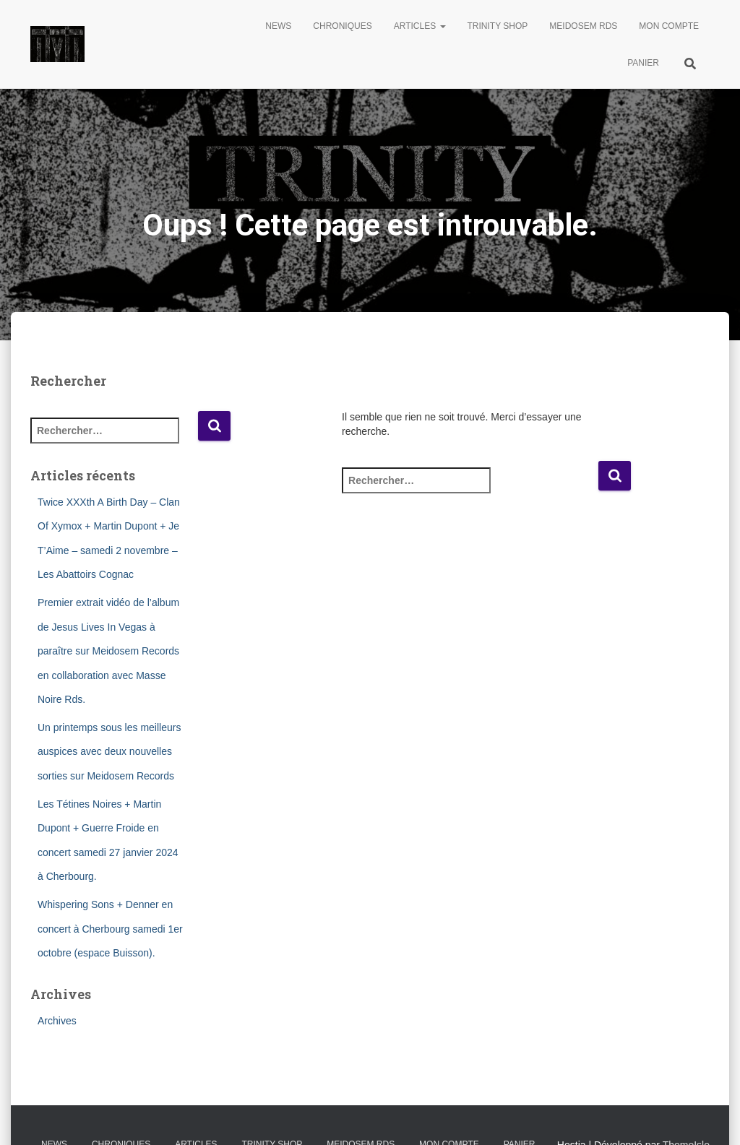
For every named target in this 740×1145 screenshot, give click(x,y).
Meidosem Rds (583, 26)
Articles (420, 26)
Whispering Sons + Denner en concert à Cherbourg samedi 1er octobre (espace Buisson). (110, 929)
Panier (643, 63)
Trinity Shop (498, 26)
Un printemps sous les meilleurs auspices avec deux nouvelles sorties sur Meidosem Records (109, 752)
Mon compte (669, 26)
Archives (57, 1021)
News (278, 26)
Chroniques (342, 26)
